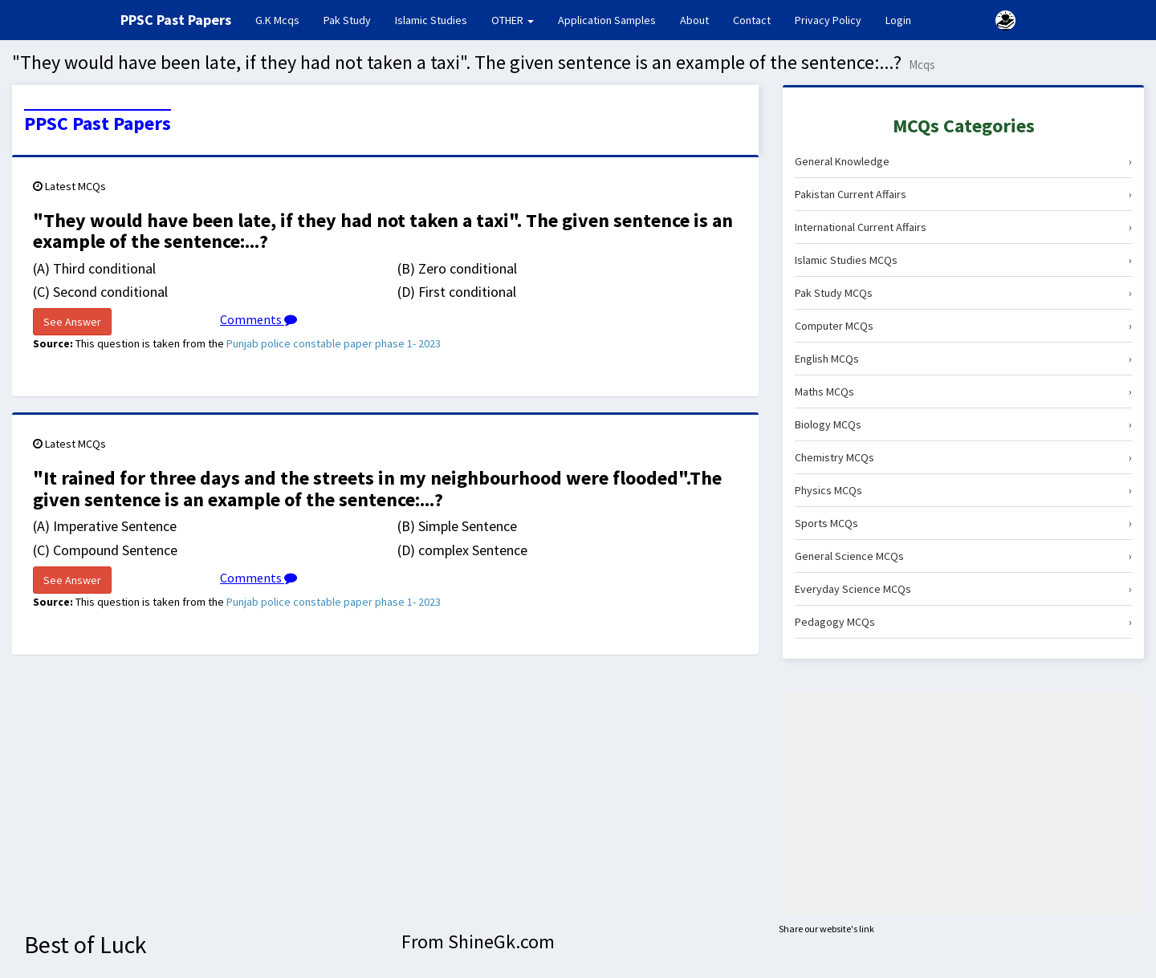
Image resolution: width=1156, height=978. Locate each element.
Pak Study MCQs (963, 293)
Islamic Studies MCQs (963, 260)
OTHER (512, 20)
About (694, 20)
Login (898, 20)
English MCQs (963, 359)
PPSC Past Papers (97, 123)
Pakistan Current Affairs (963, 194)
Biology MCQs (963, 424)
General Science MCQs (963, 556)
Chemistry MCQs (963, 457)
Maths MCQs (963, 391)
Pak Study (347, 20)
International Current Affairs (963, 227)
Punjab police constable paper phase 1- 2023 (333, 343)
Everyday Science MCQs (963, 589)
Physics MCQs (963, 490)
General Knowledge (963, 161)
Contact (752, 20)
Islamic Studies (431, 20)
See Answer (72, 322)
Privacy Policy (828, 20)
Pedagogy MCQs (963, 622)
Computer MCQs (963, 326)
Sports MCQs (963, 523)
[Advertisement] (963, 803)
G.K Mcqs (283, 19)
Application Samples (607, 20)
